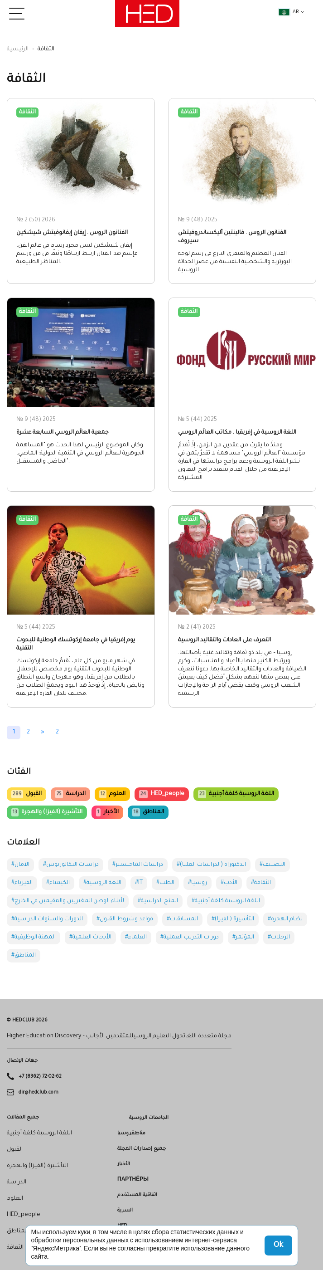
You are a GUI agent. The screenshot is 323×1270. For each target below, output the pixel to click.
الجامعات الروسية (149, 1118)
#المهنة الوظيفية (33, 937)
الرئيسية (18, 49)
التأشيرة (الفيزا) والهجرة (46, 812)
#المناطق (23, 955)
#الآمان (20, 865)
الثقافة (15, 1248)
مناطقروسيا (131, 1133)
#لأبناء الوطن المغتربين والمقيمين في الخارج (67, 901)
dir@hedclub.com (38, 1092)
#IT (139, 883)
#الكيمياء (58, 883)
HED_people (161, 794)
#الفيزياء (22, 883)
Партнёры (133, 1179)
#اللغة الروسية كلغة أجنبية (226, 901)
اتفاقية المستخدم (137, 1195)
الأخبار (107, 812)
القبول (26, 794)
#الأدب (229, 883)
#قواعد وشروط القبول (124, 919)
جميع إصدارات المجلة (141, 1149)
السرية (125, 1210)
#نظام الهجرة (285, 919)
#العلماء (136, 937)
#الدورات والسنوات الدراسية (47, 919)
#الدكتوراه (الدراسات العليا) (211, 865)
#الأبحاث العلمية (90, 937)
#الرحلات (279, 937)
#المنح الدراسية (158, 901)
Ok (278, 1245)
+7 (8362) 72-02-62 (40, 1077)
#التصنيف (272, 865)
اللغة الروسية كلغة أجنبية (236, 794)
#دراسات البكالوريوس (71, 865)
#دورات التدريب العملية (189, 937)
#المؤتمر (243, 937)
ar (288, 12)
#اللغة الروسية (102, 883)
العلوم (112, 794)
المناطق (148, 812)
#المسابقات (182, 919)
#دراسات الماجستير (137, 865)
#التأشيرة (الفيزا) (233, 919)
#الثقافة (261, 883)
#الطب (165, 883)
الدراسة (70, 794)
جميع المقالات (23, 1117)
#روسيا (197, 883)
